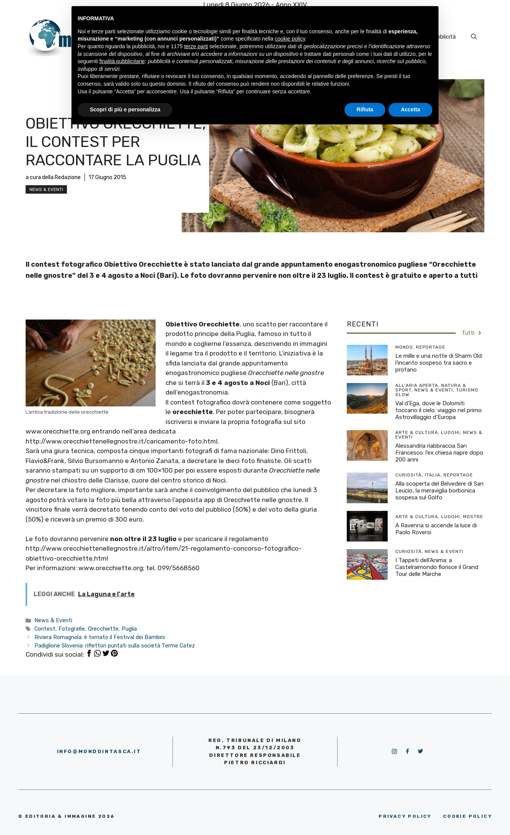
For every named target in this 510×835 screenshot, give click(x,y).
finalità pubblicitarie (122, 61)
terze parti (196, 46)
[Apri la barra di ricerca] (473, 36)
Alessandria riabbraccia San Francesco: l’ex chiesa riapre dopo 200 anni (439, 452)
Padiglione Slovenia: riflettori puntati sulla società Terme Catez (114, 645)
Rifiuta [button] (365, 109)
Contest (44, 628)
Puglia (129, 628)
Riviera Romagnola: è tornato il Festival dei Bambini (99, 637)
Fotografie (71, 628)
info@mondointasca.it (99, 751)
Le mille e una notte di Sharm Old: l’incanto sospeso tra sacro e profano (439, 362)
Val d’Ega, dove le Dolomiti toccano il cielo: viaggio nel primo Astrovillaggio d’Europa (438, 410)
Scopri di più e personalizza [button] (125, 109)
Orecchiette (103, 628)
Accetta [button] (410, 109)
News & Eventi (46, 189)
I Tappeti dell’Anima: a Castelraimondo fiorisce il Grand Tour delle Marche (436, 567)
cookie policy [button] (290, 39)
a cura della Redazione (53, 177)
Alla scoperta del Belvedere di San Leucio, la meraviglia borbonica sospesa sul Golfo (439, 490)
